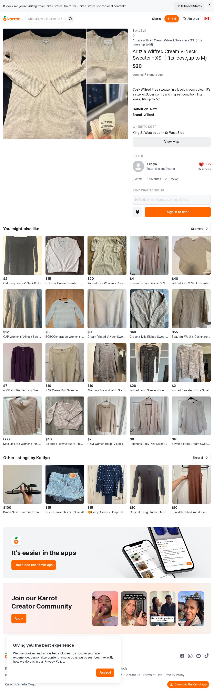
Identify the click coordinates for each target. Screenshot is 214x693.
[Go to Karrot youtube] (198, 655)
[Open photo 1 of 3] (44, 84)
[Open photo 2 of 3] (107, 56)
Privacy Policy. (54, 661)
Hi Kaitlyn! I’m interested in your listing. (172, 200)
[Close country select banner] (209, 4)
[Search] (70, 19)
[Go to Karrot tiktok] (206, 655)
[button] (200, 228)
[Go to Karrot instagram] (190, 655)
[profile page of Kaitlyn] (138, 166)
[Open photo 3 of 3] (107, 111)
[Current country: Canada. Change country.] (207, 19)
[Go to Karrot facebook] (182, 655)
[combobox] (46, 18)
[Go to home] (11, 19)
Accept (105, 672)
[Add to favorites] (137, 212)
